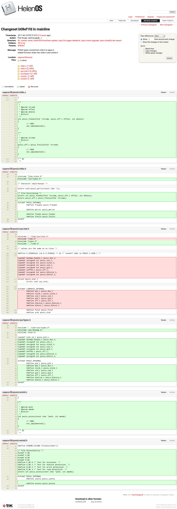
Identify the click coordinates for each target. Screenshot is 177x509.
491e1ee (21, 43)
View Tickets (167, 21)
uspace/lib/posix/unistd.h (14, 440)
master (24, 40)
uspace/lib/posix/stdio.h (14, 169)
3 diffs (33, 71)
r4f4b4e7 (5, 95)
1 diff (30, 66)
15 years (42, 35)
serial (30, 40)
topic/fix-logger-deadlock (69, 40)
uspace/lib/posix (25, 57)
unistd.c (24, 76)
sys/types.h (26, 74)
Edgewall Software (27, 507)
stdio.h (24, 68)
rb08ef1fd (13, 95)
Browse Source (150, 21)
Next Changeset (166, 25)
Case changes (151, 51)
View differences (147, 36)
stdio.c (24, 66)
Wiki (111, 21)
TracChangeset (137, 495)
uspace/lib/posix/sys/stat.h (15, 229)
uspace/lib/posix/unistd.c (14, 392)
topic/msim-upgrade (90, 40)
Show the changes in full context (154, 42)
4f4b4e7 (21, 45)
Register (151, 17)
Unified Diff (80, 502)
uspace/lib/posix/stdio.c (14, 92)
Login (130, 17)
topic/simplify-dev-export (111, 40)
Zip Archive (96, 502)
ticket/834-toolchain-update (45, 40)
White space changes (154, 53)
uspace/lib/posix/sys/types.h (16, 320)
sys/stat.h (25, 71)
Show (144, 39)
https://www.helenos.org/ (166, 507)
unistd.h (24, 79)
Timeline (122, 21)
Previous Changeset (149, 25)
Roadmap (135, 21)
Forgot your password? (166, 17)
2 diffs (30, 68)
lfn (19, 40)
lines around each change (161, 39)
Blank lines (150, 49)
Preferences (140, 17)
